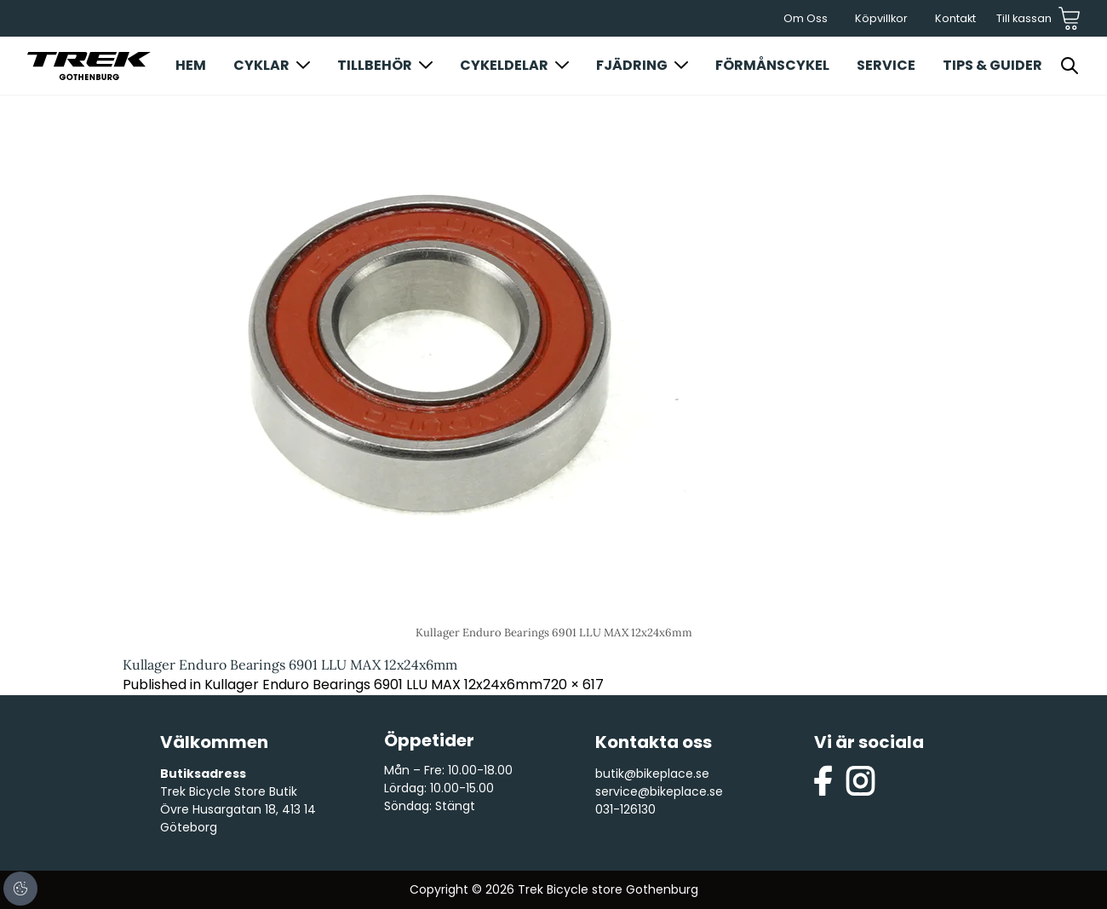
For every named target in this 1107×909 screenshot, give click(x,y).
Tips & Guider (992, 65)
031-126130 (625, 809)
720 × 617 (573, 684)
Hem (190, 65)
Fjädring (632, 65)
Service (886, 65)
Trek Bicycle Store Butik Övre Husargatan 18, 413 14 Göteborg (238, 809)
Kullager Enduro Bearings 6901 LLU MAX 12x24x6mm (373, 684)
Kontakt (955, 18)
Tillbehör (374, 65)
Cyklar (261, 65)
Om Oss (805, 18)
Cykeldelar (504, 65)
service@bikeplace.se (659, 791)
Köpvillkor (881, 18)
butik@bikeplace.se (652, 773)
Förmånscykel (772, 65)
